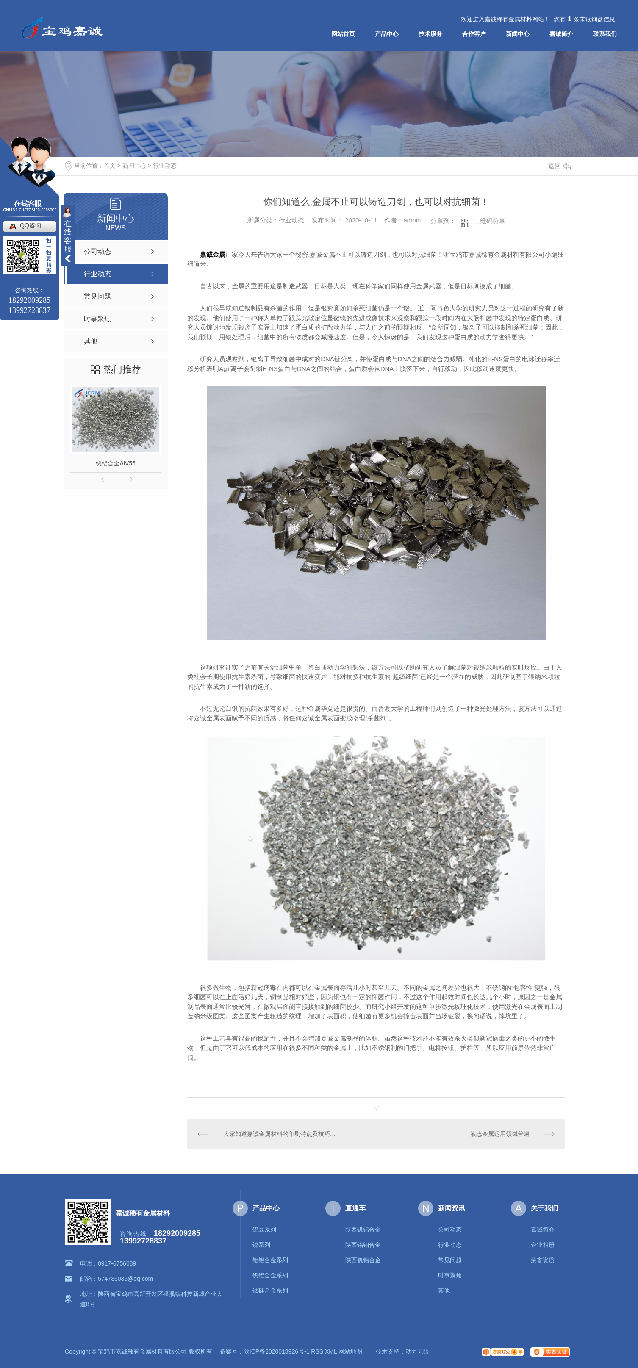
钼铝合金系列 (270, 1260)
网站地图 (350, 1351)
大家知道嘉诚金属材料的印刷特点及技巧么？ (282, 1133)
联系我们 (605, 33)
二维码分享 (489, 220)
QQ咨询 (30, 225)
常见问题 (450, 1260)
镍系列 (261, 1244)
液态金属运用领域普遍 (500, 1133)
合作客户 (474, 33)
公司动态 (450, 1229)
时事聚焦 (450, 1275)
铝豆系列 (264, 1229)
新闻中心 (518, 33)
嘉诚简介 (561, 33)
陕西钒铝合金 (363, 1229)
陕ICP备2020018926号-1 (277, 1351)
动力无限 (417, 1351)
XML (331, 1351)
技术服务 (430, 33)
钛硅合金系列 (270, 1290)
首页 (110, 165)
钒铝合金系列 (270, 1275)
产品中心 (387, 33)
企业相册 (543, 1244)
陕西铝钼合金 (363, 1244)
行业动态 (165, 165)
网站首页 (343, 33)
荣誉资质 (543, 1260)
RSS (317, 1351)
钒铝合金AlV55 (115, 463)
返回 (559, 165)
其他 (444, 1290)
